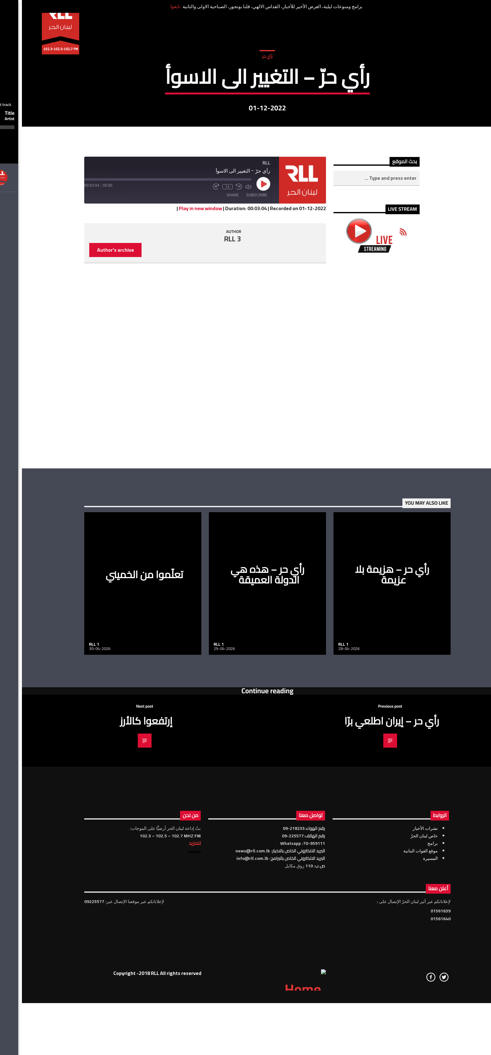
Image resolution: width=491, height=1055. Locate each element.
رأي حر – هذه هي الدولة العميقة (245, 773)
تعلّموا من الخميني (122, 773)
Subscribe (234, 393)
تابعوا (153, 6)
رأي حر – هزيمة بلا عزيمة (370, 773)
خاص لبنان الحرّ (402, 1034)
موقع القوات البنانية (398, 1049)
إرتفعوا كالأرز (124, 919)
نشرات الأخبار (403, 1027)
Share (211, 393)
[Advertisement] (355, 559)
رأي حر (245, 128)
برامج (411, 1042)
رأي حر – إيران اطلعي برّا (370, 919)
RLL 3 (210, 437)
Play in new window (178, 407)
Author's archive (93, 448)
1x (206, 385)
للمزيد (173, 1041)
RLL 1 (72, 842)
